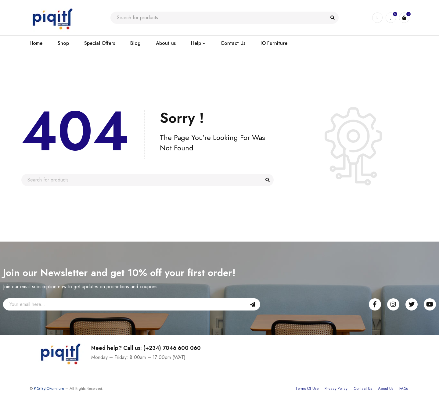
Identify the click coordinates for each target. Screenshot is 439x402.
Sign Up (252, 304)
